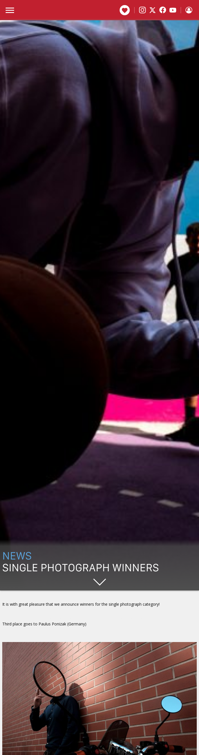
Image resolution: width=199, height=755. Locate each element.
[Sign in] (188, 10)
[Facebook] (162, 10)
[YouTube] (172, 10)
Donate (125, 10)
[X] (152, 10)
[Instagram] (142, 10)
